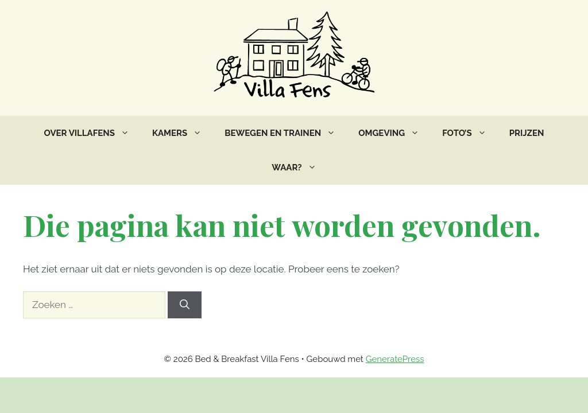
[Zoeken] (185, 305)
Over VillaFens (92, 133)
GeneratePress (395, 359)
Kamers (182, 133)
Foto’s (470, 133)
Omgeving (394, 133)
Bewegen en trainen (286, 133)
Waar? (299, 167)
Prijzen (526, 133)
